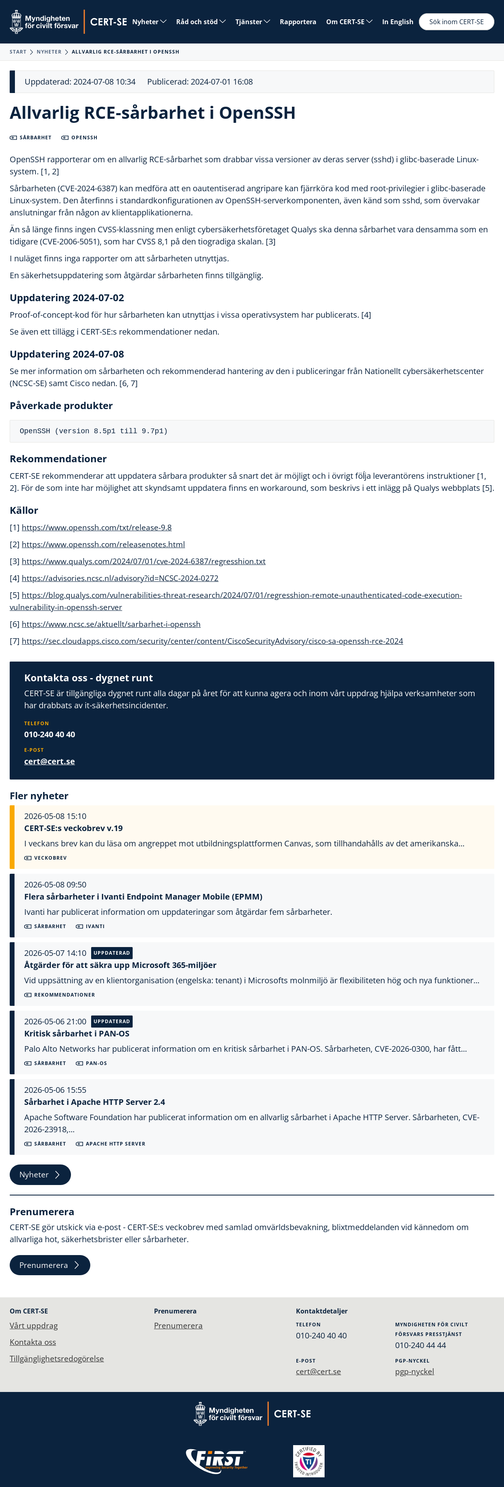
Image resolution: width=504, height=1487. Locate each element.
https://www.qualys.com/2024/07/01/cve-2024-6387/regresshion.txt (146, 561)
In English (398, 21)
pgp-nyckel (416, 1371)
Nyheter (149, 21)
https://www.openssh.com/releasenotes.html (106, 544)
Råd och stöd (201, 21)
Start (18, 51)
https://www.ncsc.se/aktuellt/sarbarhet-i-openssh (114, 623)
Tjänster (252, 21)
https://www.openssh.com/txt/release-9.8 (99, 527)
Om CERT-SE (349, 21)
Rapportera (298, 21)
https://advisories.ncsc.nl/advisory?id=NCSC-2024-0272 (123, 578)
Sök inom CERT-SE (456, 21)
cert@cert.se (49, 760)
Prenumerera (50, 1266)
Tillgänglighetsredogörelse (59, 1359)
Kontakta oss (34, 1342)
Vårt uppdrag (34, 1325)
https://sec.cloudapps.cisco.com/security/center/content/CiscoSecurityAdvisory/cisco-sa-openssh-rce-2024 (220, 640)
